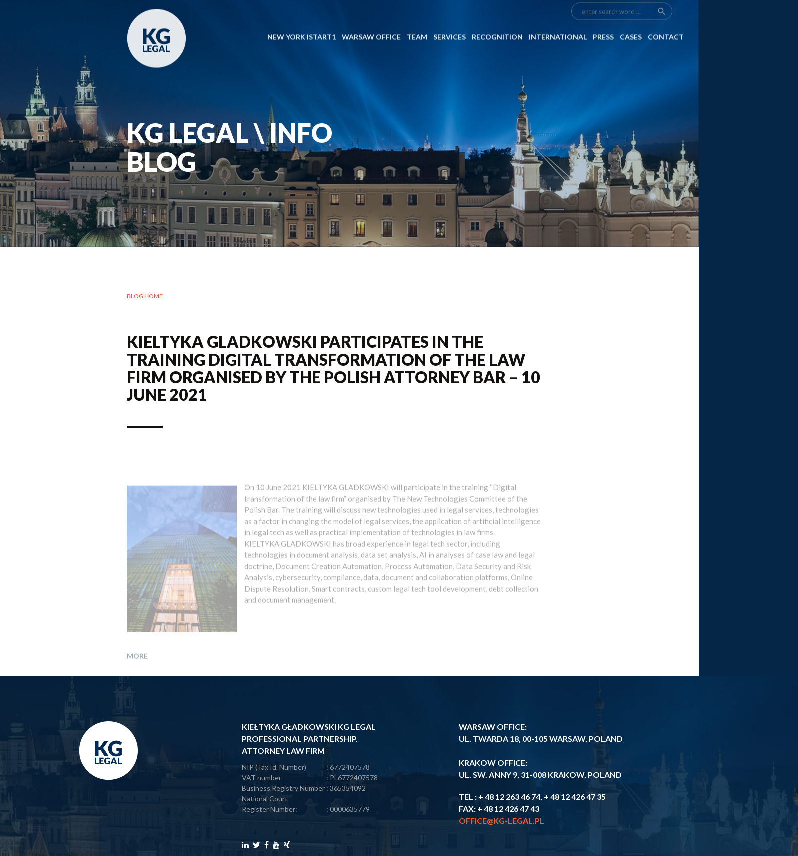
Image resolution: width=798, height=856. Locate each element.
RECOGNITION (497, 21)
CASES (631, 21)
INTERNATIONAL (558, 21)
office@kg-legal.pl (501, 820)
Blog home (145, 296)
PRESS (603, 21)
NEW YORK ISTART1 (302, 21)
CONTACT (666, 21)
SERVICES (450, 21)
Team (417, 21)
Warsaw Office (371, 21)
